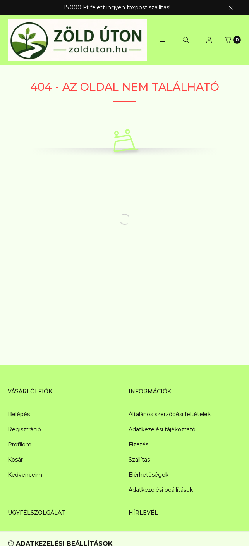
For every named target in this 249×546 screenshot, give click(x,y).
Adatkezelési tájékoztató (162, 429)
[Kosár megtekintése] (233, 40)
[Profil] (209, 40)
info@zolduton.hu (32, 535)
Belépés (19, 414)
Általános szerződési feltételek (170, 414)
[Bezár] (230, 7)
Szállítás (139, 459)
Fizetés (138, 444)
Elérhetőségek (148, 474)
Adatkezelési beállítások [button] (161, 489)
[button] (162, 40)
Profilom (19, 444)
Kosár (15, 459)
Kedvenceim (25, 474)
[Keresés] (186, 40)
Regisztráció (24, 429)
